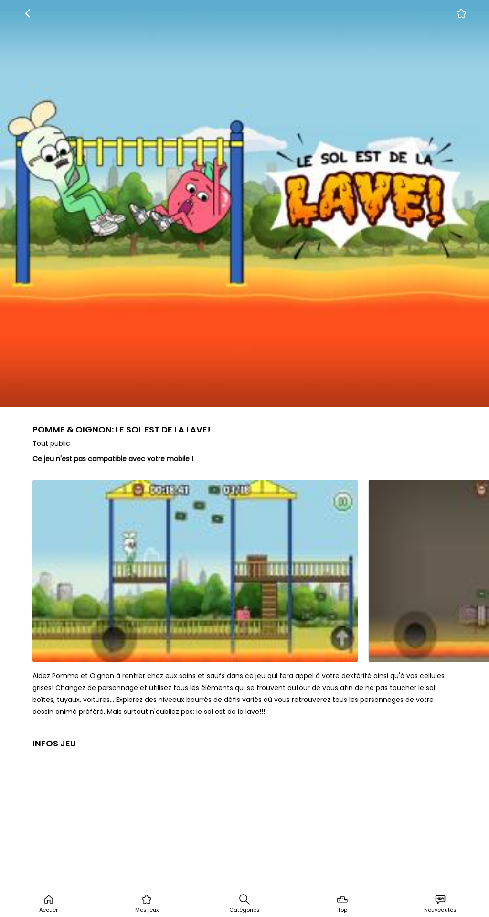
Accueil (49, 904)
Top (342, 904)
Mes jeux (147, 904)
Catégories (244, 904)
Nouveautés (440, 904)
